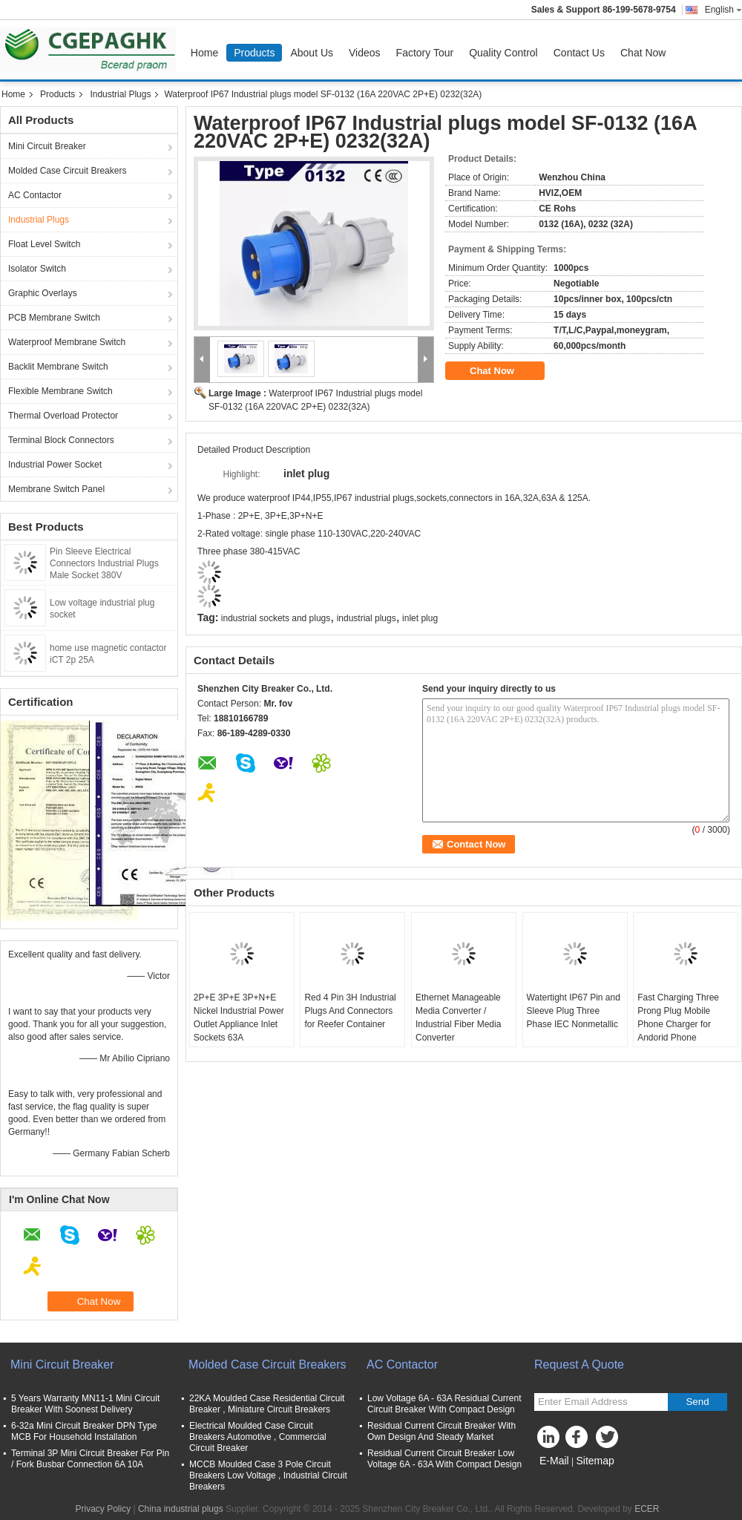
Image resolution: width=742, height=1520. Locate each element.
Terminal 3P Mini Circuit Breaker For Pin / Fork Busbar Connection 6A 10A (90, 1459)
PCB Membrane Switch (54, 317)
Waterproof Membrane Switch (66, 342)
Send (697, 1401)
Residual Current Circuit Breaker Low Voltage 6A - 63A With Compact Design (444, 1459)
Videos (365, 53)
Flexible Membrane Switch (60, 391)
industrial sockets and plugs (275, 618)
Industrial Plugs (120, 94)
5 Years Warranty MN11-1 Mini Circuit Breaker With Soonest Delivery (85, 1404)
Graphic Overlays (42, 293)
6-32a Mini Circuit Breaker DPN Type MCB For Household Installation (84, 1431)
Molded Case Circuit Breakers (67, 171)
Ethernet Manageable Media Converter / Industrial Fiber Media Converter (458, 1017)
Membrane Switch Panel (56, 489)
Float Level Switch (44, 244)
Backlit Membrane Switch (58, 366)
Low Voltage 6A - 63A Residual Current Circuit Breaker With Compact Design (444, 1404)
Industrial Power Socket (55, 464)
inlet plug (420, 618)
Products (254, 53)
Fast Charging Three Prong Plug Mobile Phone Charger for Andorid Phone (678, 1017)
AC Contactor (35, 195)
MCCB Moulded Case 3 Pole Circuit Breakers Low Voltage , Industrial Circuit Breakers (268, 1475)
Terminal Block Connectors (61, 440)
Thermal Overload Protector (63, 415)
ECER (646, 1509)
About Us (311, 53)
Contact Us (579, 53)
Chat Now (643, 53)
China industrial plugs (180, 1509)
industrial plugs (366, 618)
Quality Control (503, 53)
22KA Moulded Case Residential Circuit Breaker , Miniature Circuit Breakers (266, 1404)
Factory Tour (425, 53)
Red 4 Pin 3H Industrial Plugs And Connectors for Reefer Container (349, 1010)
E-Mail (554, 1461)
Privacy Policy (103, 1509)
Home (204, 53)
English (723, 9)
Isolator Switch (37, 268)
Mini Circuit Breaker (47, 146)
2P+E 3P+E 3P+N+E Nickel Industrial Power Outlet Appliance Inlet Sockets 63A (239, 1017)
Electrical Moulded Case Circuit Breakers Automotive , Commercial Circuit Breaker (257, 1437)
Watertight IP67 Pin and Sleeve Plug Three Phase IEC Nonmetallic (573, 1010)
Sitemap (595, 1461)
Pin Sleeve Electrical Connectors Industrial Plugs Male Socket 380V (104, 563)
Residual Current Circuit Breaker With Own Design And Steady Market (441, 1431)
